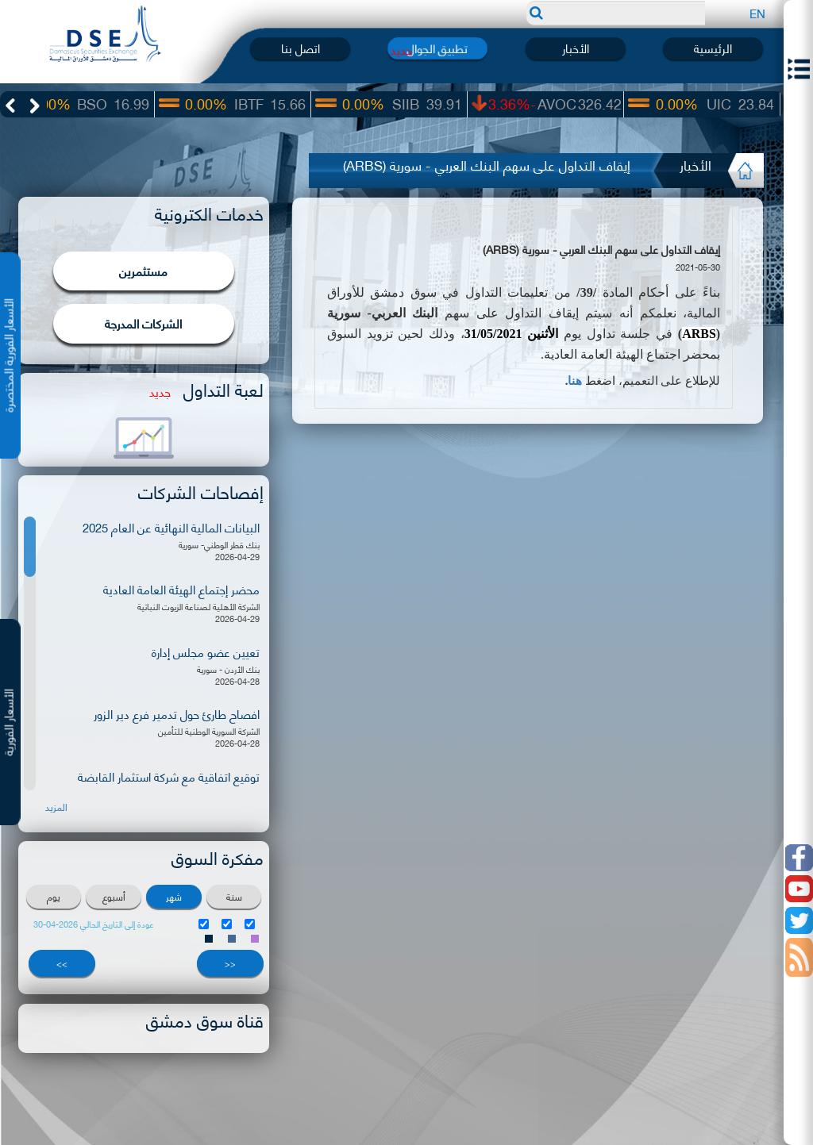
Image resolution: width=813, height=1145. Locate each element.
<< (230, 963)
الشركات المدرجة (143, 323)
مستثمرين (143, 270)
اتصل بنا (300, 48)
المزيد (56, 807)
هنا (575, 381)
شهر (174, 896)
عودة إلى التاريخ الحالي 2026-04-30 (93, 924)
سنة (234, 896)
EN (757, 13)
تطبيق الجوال (437, 48)
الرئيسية (713, 48)
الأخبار (575, 48)
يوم (53, 896)
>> (61, 963)
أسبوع (113, 896)
